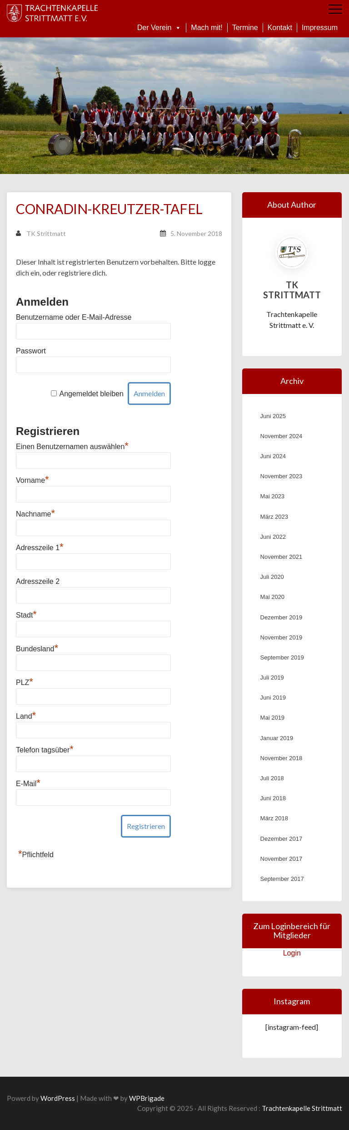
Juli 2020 (272, 576)
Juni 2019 (273, 697)
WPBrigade (147, 1098)
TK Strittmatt (41, 233)
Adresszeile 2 (38, 581)
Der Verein (159, 27)
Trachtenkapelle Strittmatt (302, 1108)
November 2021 (281, 556)
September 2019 (282, 657)
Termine (245, 27)
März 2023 (274, 516)
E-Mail (28, 783)
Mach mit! (206, 27)
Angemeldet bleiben (92, 394)
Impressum (320, 27)
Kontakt (280, 27)
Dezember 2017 (281, 838)
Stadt (26, 615)
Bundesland (37, 649)
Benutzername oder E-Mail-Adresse (73, 317)
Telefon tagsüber (45, 750)
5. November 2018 (196, 233)
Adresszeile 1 (40, 548)
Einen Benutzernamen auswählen (72, 446)
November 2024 (281, 436)
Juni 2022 (273, 536)
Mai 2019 (272, 717)
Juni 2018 (273, 798)
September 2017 (282, 878)
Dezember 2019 (281, 617)
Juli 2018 (272, 778)
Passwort (31, 351)
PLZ (24, 682)
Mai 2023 (272, 496)
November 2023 (281, 476)
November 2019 (281, 637)
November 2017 (281, 858)
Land (26, 716)
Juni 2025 (273, 416)
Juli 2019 (272, 677)
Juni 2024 (273, 456)
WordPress (57, 1098)
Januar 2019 (276, 738)
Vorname (32, 480)
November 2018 (281, 758)
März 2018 (274, 818)
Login (292, 953)
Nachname (35, 514)
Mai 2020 (272, 596)
